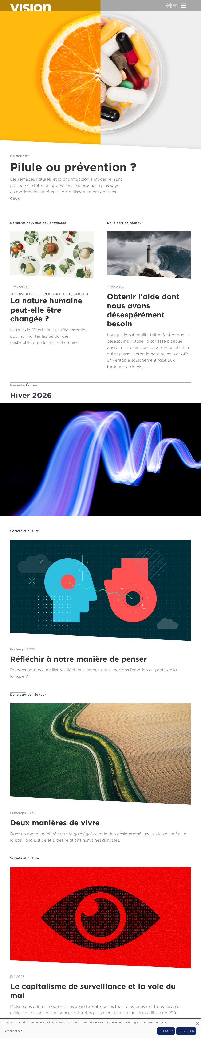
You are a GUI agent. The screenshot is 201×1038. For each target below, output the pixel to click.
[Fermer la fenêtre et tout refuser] (197, 1021)
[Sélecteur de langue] (169, 5)
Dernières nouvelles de (38, 223)
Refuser (166, 1031)
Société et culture (24, 531)
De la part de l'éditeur (125, 223)
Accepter (186, 1031)
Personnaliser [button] (12, 1031)
